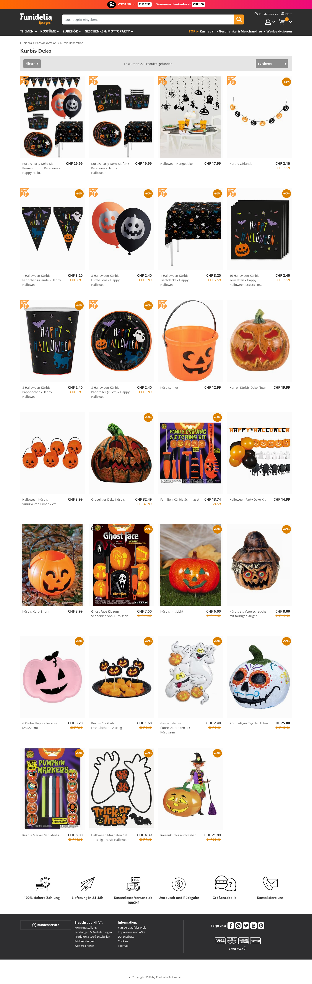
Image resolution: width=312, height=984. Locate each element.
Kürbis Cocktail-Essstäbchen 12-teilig (106, 725)
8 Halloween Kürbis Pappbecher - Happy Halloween (37, 392)
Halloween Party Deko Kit (247, 499)
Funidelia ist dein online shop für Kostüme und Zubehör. (36, 19)
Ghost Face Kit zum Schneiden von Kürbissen (109, 613)
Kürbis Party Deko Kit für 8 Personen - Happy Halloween (110, 168)
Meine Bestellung (86, 927)
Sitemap (123, 946)
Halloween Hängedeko (176, 164)
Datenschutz (126, 937)
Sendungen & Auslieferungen (93, 932)
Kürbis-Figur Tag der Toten (248, 723)
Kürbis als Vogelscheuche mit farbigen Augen (247, 613)
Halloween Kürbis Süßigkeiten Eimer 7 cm (39, 501)
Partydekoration (46, 43)
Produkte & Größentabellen (92, 937)
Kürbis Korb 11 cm (35, 611)
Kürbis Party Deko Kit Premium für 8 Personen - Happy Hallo (41, 168)
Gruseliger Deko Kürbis (108, 499)
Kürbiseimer (169, 387)
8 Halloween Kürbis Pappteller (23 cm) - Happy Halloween (110, 392)
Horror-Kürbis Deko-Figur (247, 387)
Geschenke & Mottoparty (107, 31)
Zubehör (70, 31)
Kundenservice (45, 925)
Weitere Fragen (84, 946)
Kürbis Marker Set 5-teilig (40, 835)
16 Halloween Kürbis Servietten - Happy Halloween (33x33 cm (246, 280)
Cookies (123, 941)
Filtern (30, 64)
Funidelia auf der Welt (132, 927)
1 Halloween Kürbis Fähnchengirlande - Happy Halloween (41, 280)
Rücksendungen (85, 941)
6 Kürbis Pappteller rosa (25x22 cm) (39, 725)
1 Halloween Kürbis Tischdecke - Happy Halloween (174, 280)
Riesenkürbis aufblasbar (178, 835)
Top (192, 31)
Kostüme (48, 31)
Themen (27, 31)
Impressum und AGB (131, 932)
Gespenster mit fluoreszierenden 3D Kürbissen (175, 727)
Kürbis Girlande (240, 164)
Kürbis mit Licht (171, 611)
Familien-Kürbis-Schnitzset (179, 499)
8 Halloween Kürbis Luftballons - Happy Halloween (105, 280)
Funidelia (26, 43)
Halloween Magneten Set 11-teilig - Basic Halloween (110, 837)
